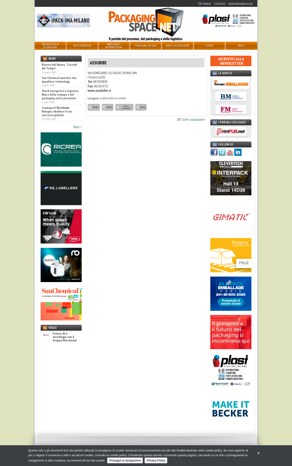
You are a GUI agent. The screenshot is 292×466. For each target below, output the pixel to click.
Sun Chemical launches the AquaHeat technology (59, 79)
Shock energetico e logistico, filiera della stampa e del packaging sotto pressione (60, 94)
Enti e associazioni (193, 119)
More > (77, 127)
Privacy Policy (156, 460)
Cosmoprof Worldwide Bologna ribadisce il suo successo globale (57, 111)
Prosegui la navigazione (125, 460)
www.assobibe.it (99, 90)
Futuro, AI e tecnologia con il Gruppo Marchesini (59, 337)
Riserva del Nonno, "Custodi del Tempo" (59, 66)
